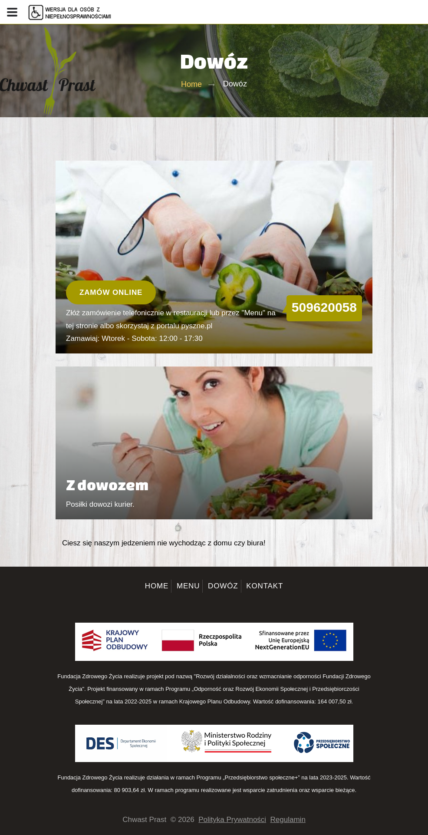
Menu (188, 586)
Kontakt (264, 586)
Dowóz (223, 586)
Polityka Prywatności (232, 819)
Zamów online (110, 292)
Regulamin (288, 819)
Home (191, 84)
